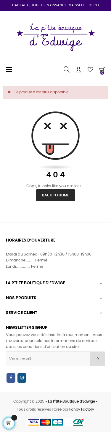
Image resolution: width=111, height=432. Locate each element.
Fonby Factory (81, 409)
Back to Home (55, 195)
